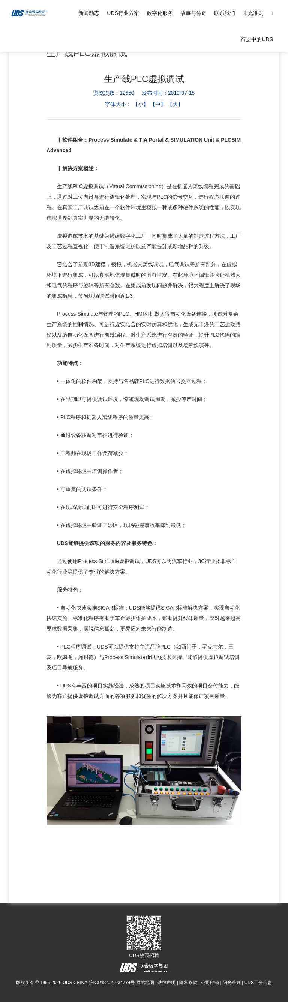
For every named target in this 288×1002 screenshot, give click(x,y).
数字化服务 (160, 13)
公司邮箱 (210, 982)
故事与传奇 (193, 13)
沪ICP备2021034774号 (112, 982)
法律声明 (167, 982)
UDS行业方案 (123, 13)
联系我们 (224, 13)
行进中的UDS (257, 39)
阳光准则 (253, 13)
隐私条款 (188, 982)
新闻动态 (88, 13)
